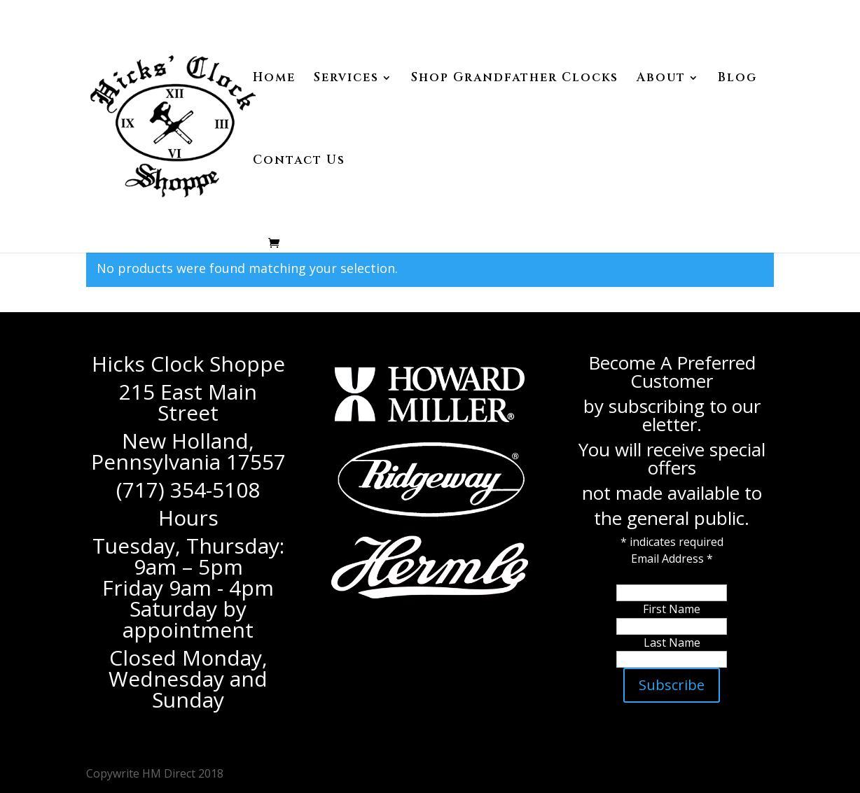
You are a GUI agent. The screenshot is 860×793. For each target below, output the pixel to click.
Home (274, 79)
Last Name (672, 642)
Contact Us (299, 161)
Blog (737, 79)
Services (346, 79)
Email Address (672, 558)
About (661, 79)
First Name (671, 609)
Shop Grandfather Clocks (514, 79)
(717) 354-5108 (188, 489)
